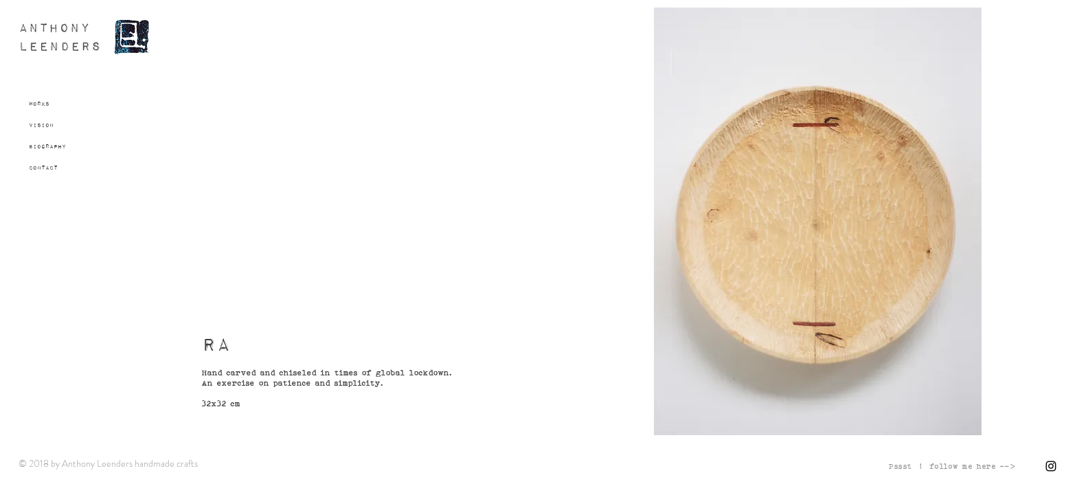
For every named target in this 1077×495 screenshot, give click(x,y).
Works (39, 104)
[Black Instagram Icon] (1051, 466)
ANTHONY (55, 28)
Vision (41, 125)
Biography (47, 146)
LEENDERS (60, 47)
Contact (43, 167)
